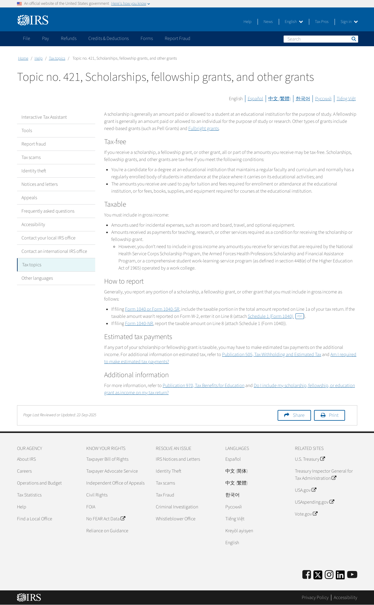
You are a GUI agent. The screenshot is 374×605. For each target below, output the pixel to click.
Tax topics (57, 58)
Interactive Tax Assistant (44, 117)
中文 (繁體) (279, 98)
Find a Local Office (34, 519)
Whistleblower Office (176, 519)
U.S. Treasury (310, 459)
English (294, 22)
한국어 (303, 98)
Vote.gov (306, 514)
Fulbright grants (203, 128)
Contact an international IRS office (54, 251)
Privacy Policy (315, 598)
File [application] (26, 38)
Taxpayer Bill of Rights (107, 459)
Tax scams (31, 157)
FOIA (90, 507)
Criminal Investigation (177, 507)
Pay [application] (45, 38)
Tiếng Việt (346, 98)
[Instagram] (329, 575)
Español (255, 98)
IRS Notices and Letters (178, 459)
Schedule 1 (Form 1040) (276, 316)
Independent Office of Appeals (115, 483)
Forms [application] (147, 38)
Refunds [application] (68, 38)
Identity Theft (168, 471)
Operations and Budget (39, 483)
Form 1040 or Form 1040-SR (152, 309)
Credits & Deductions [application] (108, 38)
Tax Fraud (165, 495)
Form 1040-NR (139, 323)
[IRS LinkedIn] (340, 577)
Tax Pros (322, 22)
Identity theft (33, 171)
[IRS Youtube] (352, 575)
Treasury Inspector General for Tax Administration (324, 475)
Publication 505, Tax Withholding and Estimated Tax (271, 354)
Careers (24, 471)
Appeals (29, 197)
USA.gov (305, 490)
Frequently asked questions (47, 211)
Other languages (37, 278)
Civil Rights (96, 495)
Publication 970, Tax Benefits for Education (203, 385)
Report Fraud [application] (177, 38)
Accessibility (33, 224)
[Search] (321, 39)
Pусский (233, 507)
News (268, 22)
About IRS (26, 459)
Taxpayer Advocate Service (112, 471)
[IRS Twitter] (317, 577)
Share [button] (298, 415)
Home (23, 58)
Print (333, 415)
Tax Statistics (29, 495)
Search (353, 39)
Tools (26, 130)
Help (248, 22)
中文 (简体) (236, 471)
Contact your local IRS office (48, 238)
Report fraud (33, 144)
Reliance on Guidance (107, 530)
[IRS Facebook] (306, 575)
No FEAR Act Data (105, 519)
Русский (323, 98)
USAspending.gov (314, 502)
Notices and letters (39, 184)
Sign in (349, 22)
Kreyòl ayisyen (239, 530)
